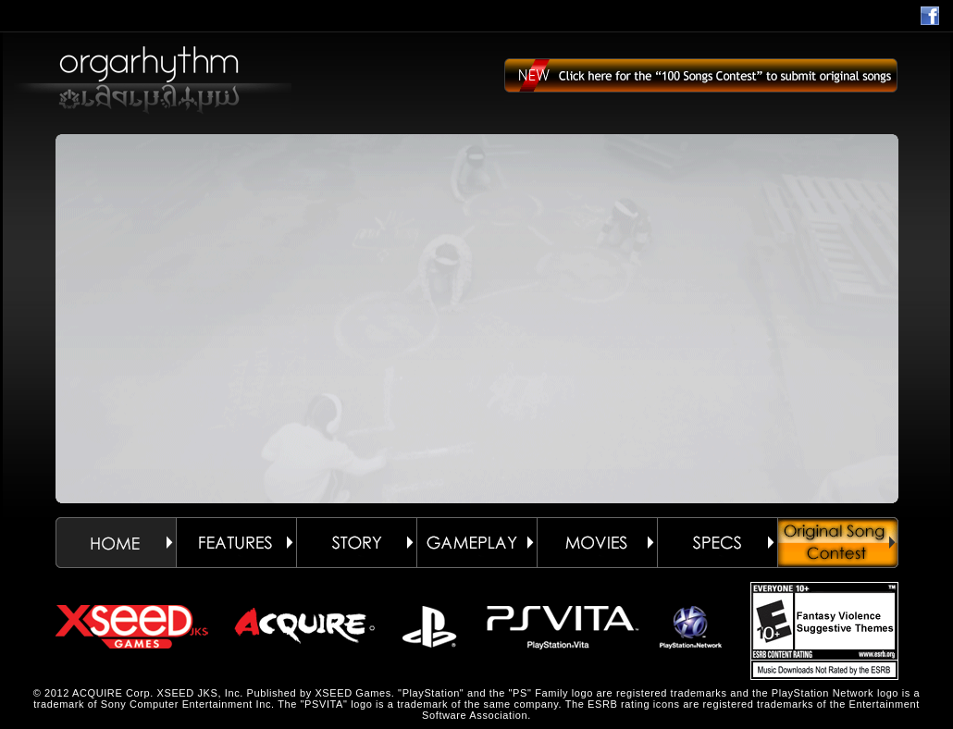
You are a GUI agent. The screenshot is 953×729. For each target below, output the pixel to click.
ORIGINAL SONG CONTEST (837, 542)
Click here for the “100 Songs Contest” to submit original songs (700, 83)
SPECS (717, 542)
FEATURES (236, 542)
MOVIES (597, 542)
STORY (356, 542)
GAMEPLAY (476, 542)
